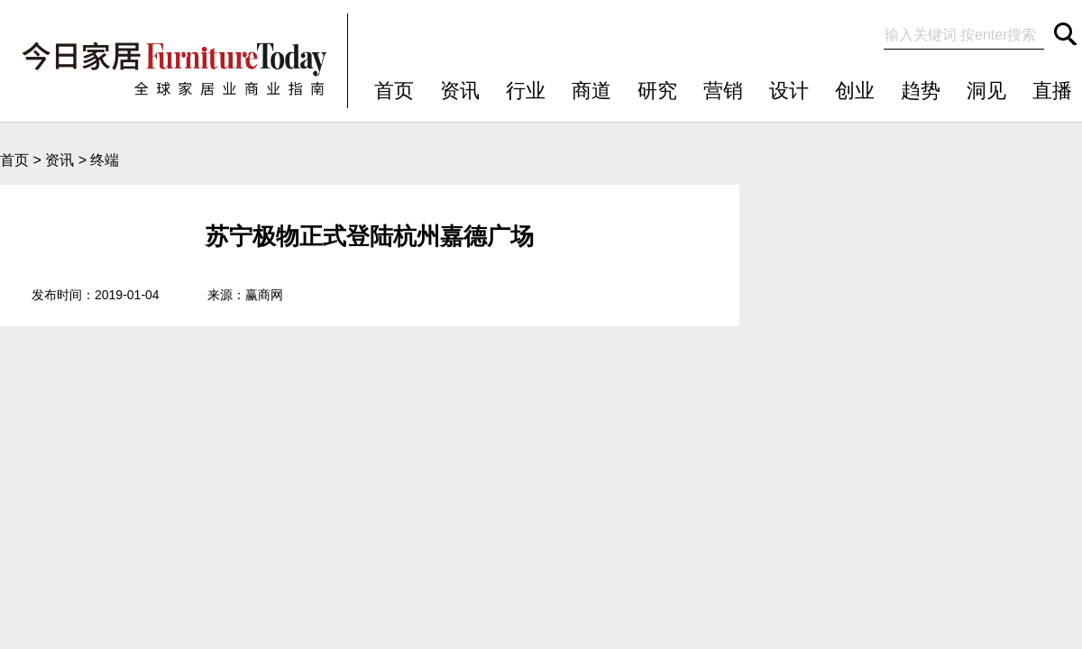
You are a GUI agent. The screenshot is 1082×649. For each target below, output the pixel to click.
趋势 (920, 90)
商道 (591, 90)
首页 (394, 90)
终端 (104, 160)
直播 (1052, 90)
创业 (855, 90)
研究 (657, 90)
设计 (789, 90)
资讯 (460, 90)
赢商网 (264, 295)
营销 (723, 90)
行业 (526, 90)
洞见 (986, 90)
